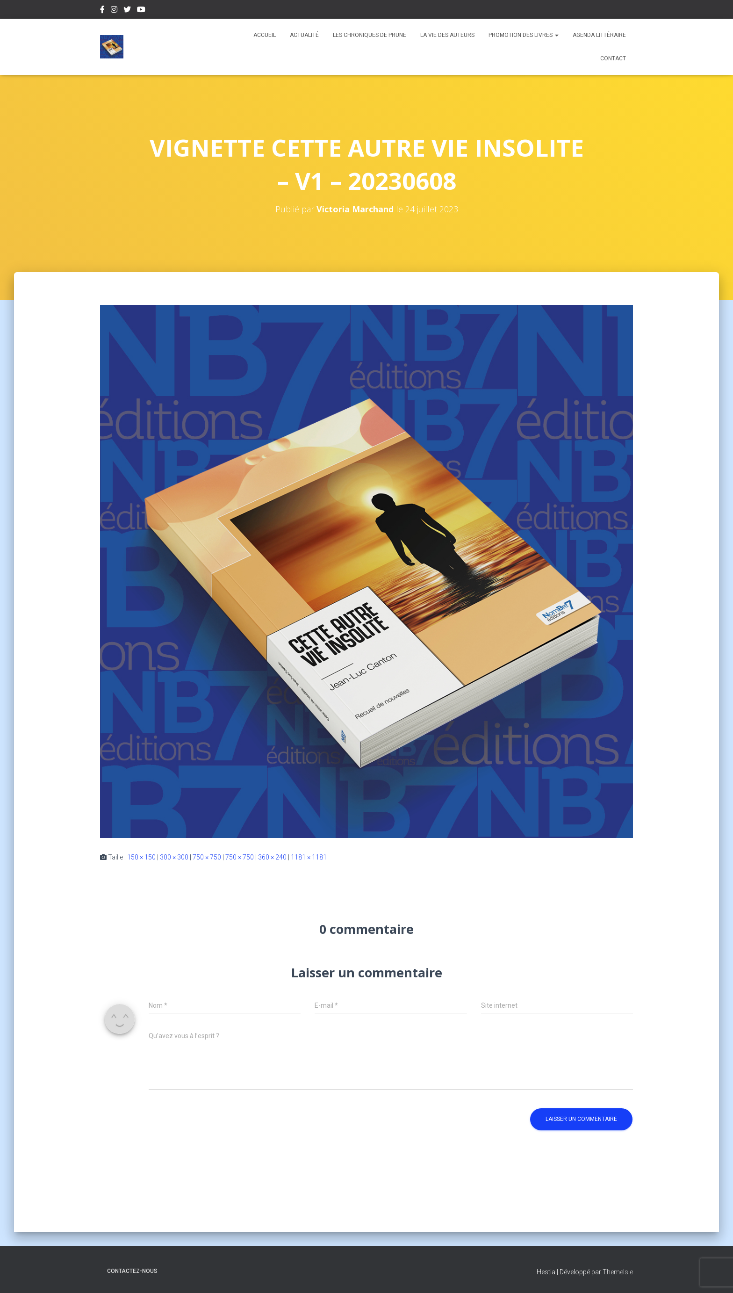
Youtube (141, 11)
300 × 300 (174, 857)
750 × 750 (207, 857)
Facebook (102, 11)
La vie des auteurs (447, 35)
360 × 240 (272, 857)
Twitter (127, 11)
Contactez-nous (132, 1271)
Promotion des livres (524, 35)
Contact (613, 58)
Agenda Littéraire (599, 35)
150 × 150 (141, 857)
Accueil (264, 35)
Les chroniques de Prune (369, 35)
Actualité (304, 35)
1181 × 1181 (309, 857)
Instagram (114, 11)
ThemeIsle (618, 1272)
